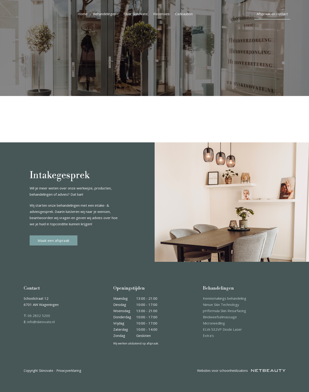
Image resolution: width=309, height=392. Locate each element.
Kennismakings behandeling (224, 298)
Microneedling (214, 323)
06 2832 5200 (39, 315)
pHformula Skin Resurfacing (224, 310)
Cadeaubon (184, 13)
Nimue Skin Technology (221, 304)
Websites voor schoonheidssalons (241, 370)
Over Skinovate (136, 13)
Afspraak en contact (272, 13)
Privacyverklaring (68, 370)
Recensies (161, 13)
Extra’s (208, 335)
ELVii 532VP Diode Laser (222, 329)
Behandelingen (105, 13)
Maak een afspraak (53, 240)
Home (83, 13)
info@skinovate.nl (41, 321)
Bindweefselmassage (220, 317)
